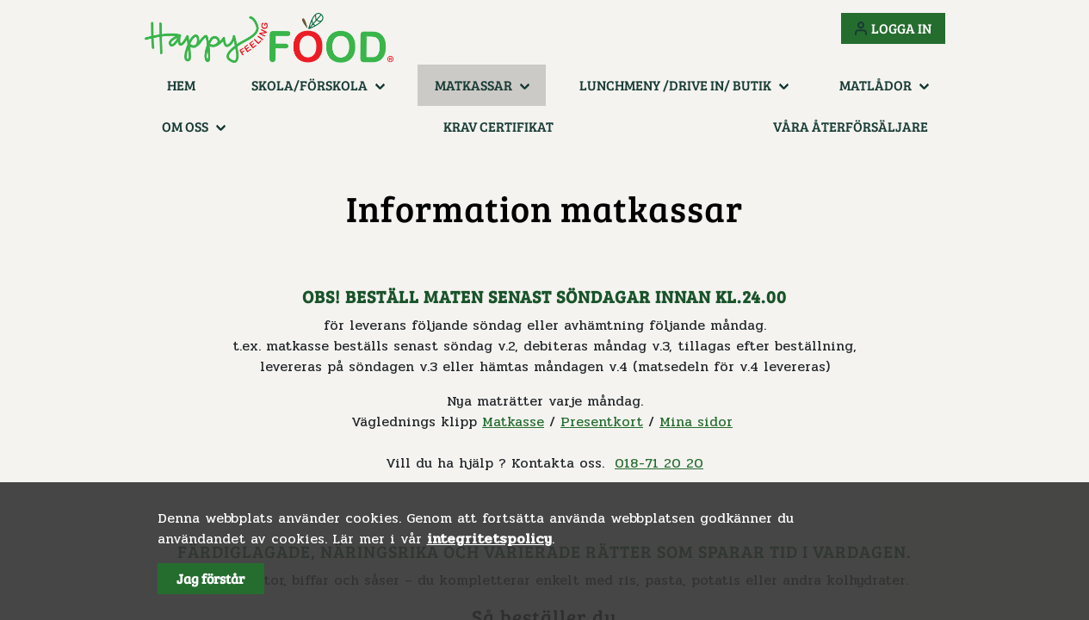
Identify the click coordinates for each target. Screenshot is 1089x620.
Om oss (185, 126)
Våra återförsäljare (850, 126)
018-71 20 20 (659, 463)
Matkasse (513, 421)
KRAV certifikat (498, 126)
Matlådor (875, 85)
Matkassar (473, 85)
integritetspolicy (489, 538)
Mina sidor (696, 421)
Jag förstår (210, 578)
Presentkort (601, 421)
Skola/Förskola (309, 85)
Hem (181, 85)
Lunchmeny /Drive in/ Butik (675, 85)
